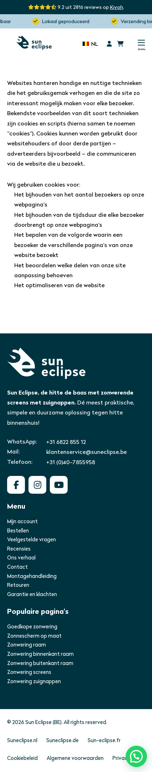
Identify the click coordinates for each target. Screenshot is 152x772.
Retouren (18, 585)
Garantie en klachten (32, 594)
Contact (17, 567)
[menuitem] (90, 43)
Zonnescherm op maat (34, 636)
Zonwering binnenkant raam (40, 654)
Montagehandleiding (32, 576)
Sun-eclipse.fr (104, 740)
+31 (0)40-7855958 (70, 462)
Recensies (19, 549)
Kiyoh (116, 7)
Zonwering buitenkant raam (40, 663)
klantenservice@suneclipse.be (86, 452)
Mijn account (22, 521)
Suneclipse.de (62, 740)
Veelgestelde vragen (31, 539)
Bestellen (18, 531)
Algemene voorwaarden (75, 758)
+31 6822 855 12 (66, 442)
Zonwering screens (29, 672)
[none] (90, 43)
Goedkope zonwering (32, 626)
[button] (136, 756)
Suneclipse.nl (22, 740)
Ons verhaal (21, 558)
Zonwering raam (26, 645)
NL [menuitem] (94, 44)
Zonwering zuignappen (34, 681)
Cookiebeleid (22, 758)
